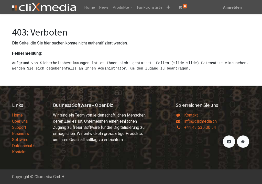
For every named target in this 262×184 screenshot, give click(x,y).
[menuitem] (89, 7)
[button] (168, 7)
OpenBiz (104, 105)
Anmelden (232, 7)
